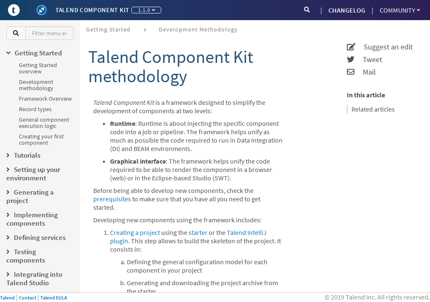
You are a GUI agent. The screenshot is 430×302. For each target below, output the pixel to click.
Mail (361, 72)
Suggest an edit (380, 47)
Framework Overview (45, 98)
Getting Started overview (38, 68)
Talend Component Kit (92, 10)
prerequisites (112, 199)
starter (198, 232)
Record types (35, 109)
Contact (27, 297)
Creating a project (135, 232)
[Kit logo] (41, 10)
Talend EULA (53, 297)
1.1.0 (146, 10)
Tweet (364, 59)
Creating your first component (41, 139)
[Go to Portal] (14, 10)
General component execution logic (44, 123)
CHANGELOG (346, 10)
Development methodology (36, 85)
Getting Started (108, 29)
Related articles (373, 109)
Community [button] (400, 10)
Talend (7, 297)
